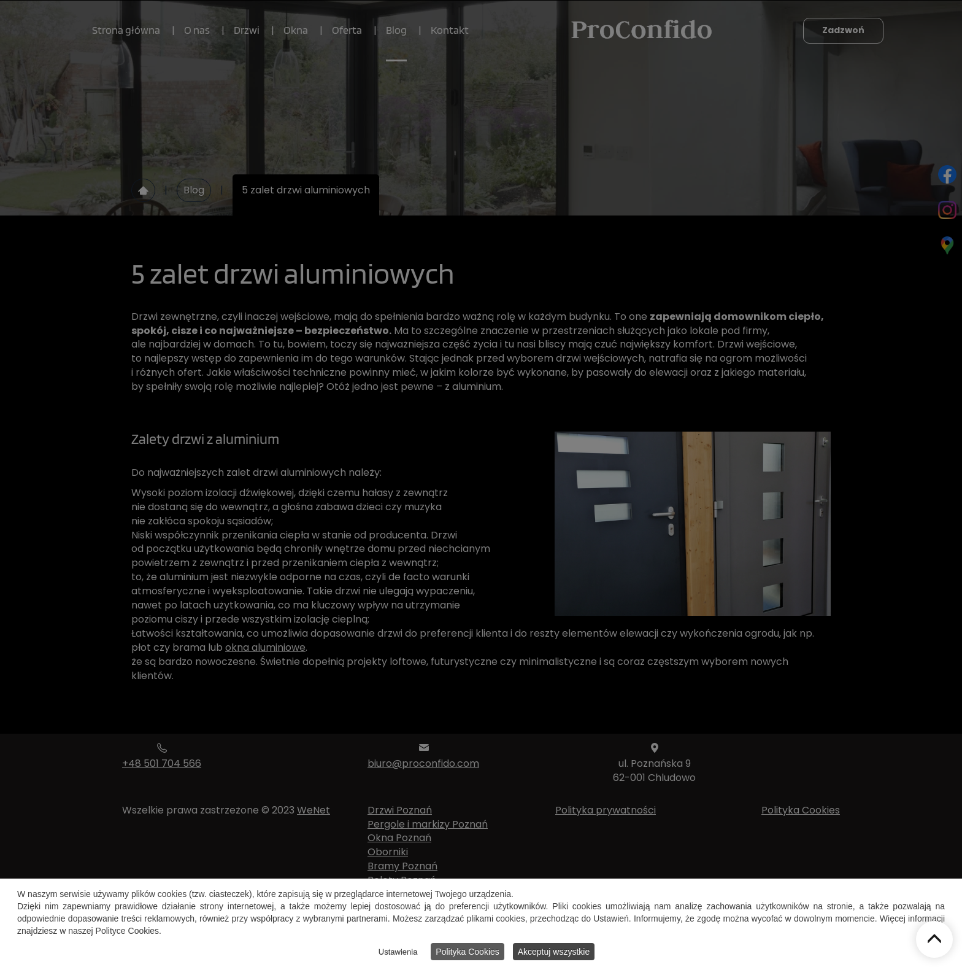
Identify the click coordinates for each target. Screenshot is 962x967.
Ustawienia (398, 953)
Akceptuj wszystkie (554, 953)
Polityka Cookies (467, 953)
